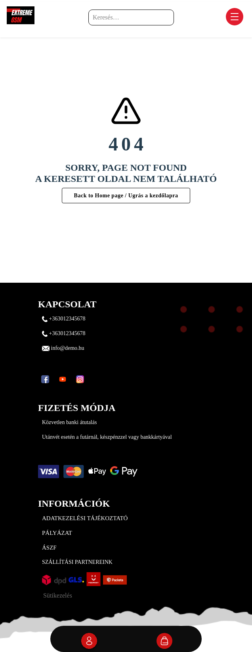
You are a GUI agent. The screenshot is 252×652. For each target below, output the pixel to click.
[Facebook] (45, 379)
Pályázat (57, 533)
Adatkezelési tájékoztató (85, 518)
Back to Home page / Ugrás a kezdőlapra (126, 196)
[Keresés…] (131, 17)
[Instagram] (80, 379)
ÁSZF (49, 547)
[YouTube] (62, 379)
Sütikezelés (57, 595)
